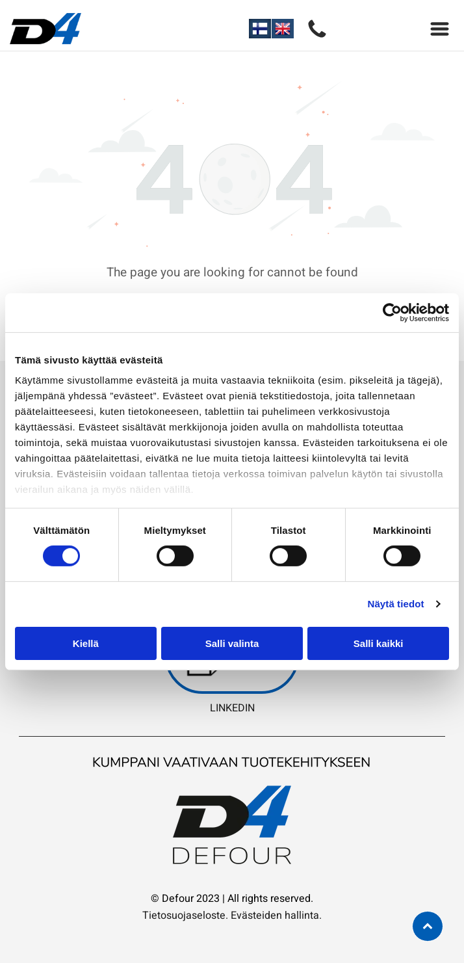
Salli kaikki (379, 643)
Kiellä (86, 643)
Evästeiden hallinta (275, 915)
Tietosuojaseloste (184, 915)
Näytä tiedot (396, 603)
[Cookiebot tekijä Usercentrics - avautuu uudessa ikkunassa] (392, 313)
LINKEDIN (232, 708)
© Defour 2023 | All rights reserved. (232, 898)
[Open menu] (439, 29)
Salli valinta (232, 643)
